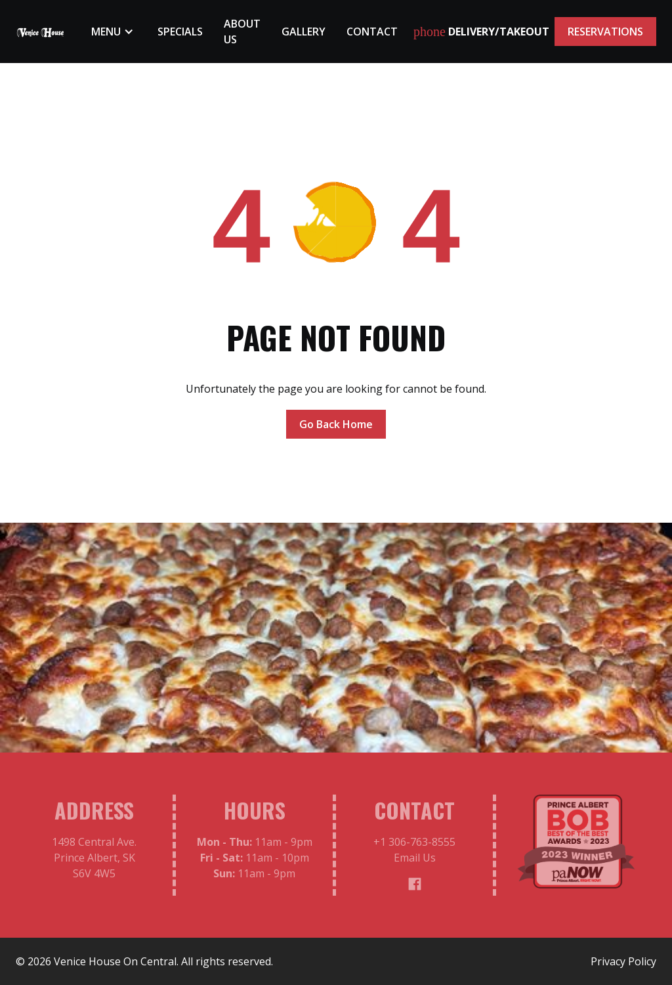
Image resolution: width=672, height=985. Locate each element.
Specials (180, 31)
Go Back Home (336, 424)
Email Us (415, 862)
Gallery (304, 31)
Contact (372, 31)
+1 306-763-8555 (414, 846)
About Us (242, 31)
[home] (40, 31)
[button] (114, 31)
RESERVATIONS (605, 31)
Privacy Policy (623, 961)
